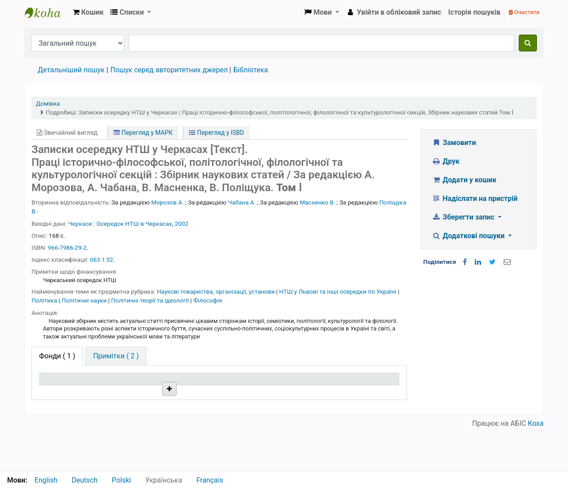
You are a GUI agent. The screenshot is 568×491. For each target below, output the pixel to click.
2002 (182, 223)
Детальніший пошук (71, 70)
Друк (445, 161)
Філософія (207, 300)
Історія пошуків (474, 12)
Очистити (524, 12)
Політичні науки (85, 300)
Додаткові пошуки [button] (469, 236)
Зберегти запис (464, 217)
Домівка (48, 103)
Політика (45, 300)
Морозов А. (167, 202)
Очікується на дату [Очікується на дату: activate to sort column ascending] (361, 391)
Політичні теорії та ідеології (150, 300)
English (46, 480)
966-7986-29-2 (67, 247)
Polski (121, 480)
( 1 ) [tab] (57, 356)
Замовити (454, 142)
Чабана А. (242, 202)
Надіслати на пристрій (474, 198)
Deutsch (84, 480)
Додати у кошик (464, 180)
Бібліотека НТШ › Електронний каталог (47, 12)
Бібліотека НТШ (143, 412)
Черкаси (80, 223)
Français (209, 480)
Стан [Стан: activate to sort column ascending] (268, 391)
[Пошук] (528, 43)
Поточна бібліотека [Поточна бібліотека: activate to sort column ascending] (132, 387)
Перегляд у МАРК (143, 132)
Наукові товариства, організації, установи (216, 291)
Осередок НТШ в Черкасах (134, 223)
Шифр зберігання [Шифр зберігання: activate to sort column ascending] (215, 391)
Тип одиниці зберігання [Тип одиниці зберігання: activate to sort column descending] (63, 387)
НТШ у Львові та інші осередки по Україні (338, 291)
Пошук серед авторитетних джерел (169, 70)
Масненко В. (317, 202)
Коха (536, 465)
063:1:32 (101, 259)
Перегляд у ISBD (216, 132)
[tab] (116, 356)
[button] (88, 12)
